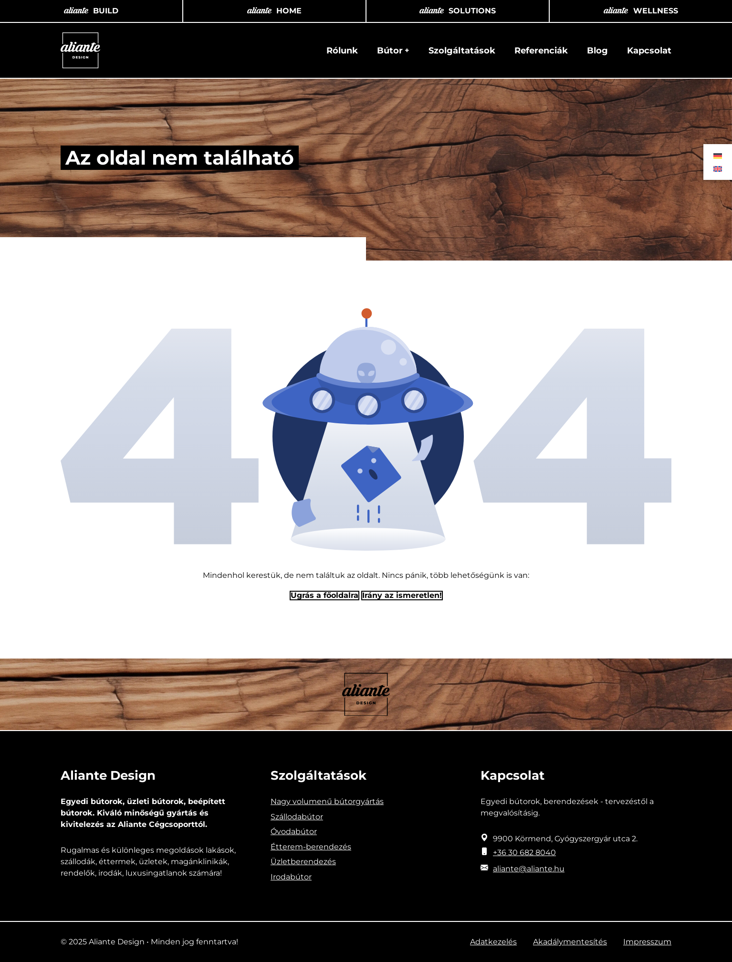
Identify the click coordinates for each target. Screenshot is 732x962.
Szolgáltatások (462, 50)
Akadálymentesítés (570, 941)
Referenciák (541, 50)
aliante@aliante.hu (529, 868)
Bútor (390, 50)
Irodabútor (291, 876)
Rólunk (342, 50)
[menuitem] (718, 155)
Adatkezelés (493, 941)
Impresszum (647, 941)
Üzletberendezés (303, 861)
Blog (597, 50)
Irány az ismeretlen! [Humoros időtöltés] (402, 595)
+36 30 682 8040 (524, 852)
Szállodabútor (297, 816)
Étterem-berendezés (311, 846)
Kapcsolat (649, 50)
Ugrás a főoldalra (324, 595)
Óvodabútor (294, 831)
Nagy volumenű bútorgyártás (327, 801)
